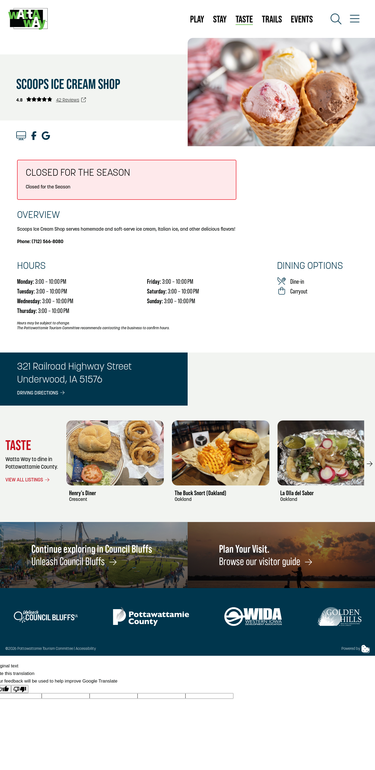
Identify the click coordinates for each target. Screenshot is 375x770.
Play (197, 19)
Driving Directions (41, 393)
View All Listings (27, 480)
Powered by (355, 649)
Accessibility (86, 649)
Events (302, 19)
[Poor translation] (19, 689)
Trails (272, 19)
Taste (244, 19)
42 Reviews (71, 100)
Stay (220, 19)
